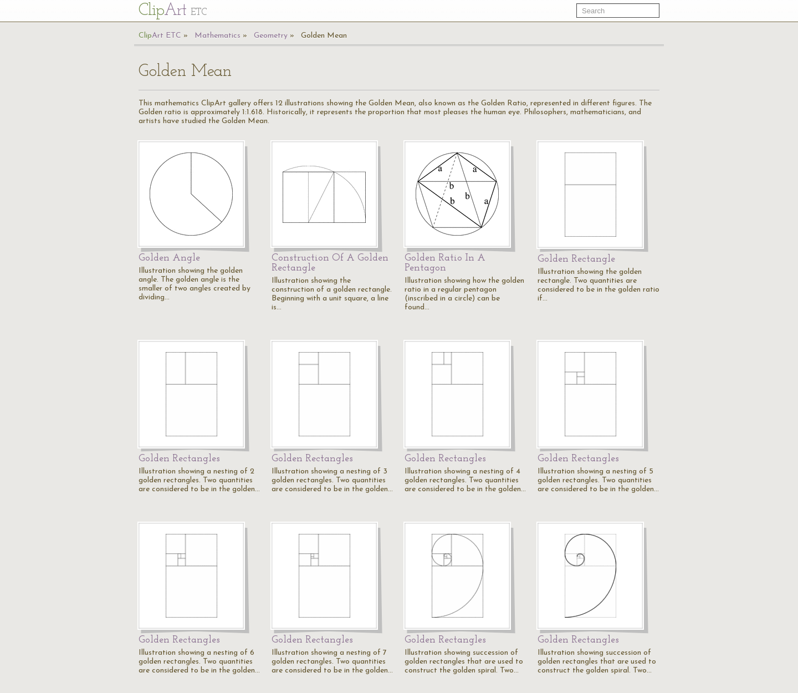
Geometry (271, 36)
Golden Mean (324, 36)
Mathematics (218, 36)
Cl (173, 10)
